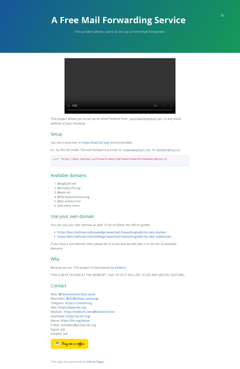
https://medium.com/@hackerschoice (89, 312)
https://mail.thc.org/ (95, 142)
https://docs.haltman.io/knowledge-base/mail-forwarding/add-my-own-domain (111, 232)
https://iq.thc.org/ (78, 316)
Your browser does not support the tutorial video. (120, 86)
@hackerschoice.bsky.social (76, 294)
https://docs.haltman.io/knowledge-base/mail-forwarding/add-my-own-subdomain (114, 236)
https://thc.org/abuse (75, 320)
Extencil (120, 268)
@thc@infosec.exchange (82, 298)
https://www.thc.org (72, 307)
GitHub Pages (95, 362)
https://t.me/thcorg (78, 303)
